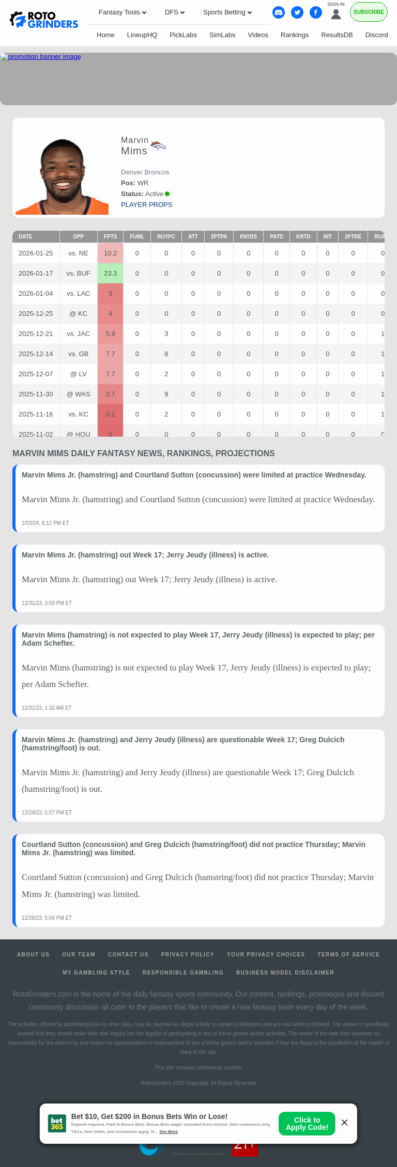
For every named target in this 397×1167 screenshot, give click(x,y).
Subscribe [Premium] (369, 12)
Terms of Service (348, 954)
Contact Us (128, 954)
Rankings (295, 35)
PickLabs (183, 35)
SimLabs (222, 35)
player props (146, 205)
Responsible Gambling (183, 973)
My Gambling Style (96, 973)
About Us (33, 954)
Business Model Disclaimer (285, 973)
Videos (258, 35)
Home (106, 35)
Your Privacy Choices (266, 954)
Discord (376, 35)
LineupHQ (142, 35)
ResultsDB (337, 35)
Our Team (79, 954)
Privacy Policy (188, 954)
